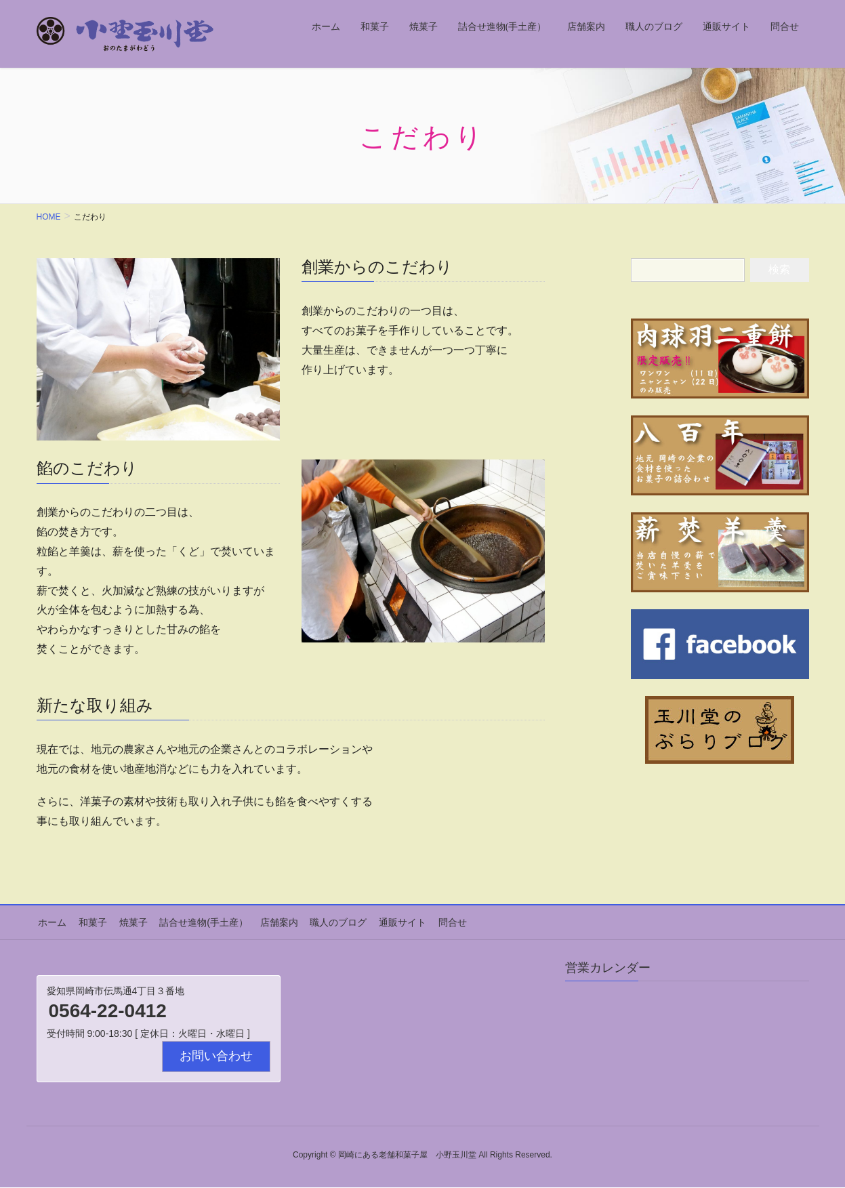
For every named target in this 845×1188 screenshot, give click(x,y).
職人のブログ (327, 921)
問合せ (438, 921)
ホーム (51, 921)
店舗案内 (270, 921)
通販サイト (389, 921)
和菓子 (89, 921)
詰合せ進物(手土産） (196, 921)
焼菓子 (128, 921)
